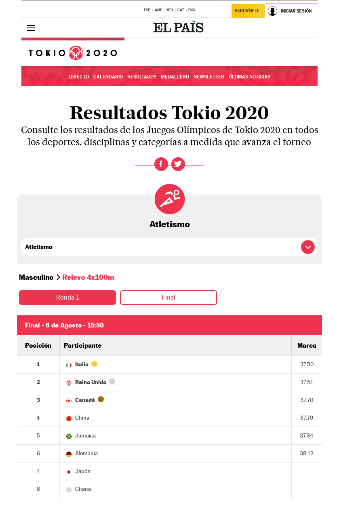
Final (168, 297)
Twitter (178, 164)
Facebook (161, 164)
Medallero (175, 77)
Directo (79, 77)
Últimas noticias (249, 77)
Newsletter (209, 77)
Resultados (141, 77)
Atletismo (169, 224)
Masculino (36, 277)
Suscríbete (247, 10)
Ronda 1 (67, 297)
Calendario (108, 77)
